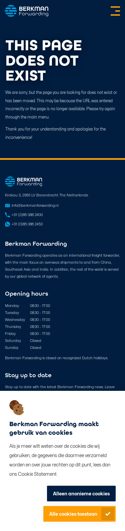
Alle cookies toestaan (73, 514)
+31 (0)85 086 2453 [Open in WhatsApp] (27, 224)
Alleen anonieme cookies (81, 493)
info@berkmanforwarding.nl (35, 205)
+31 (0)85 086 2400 (27, 215)
